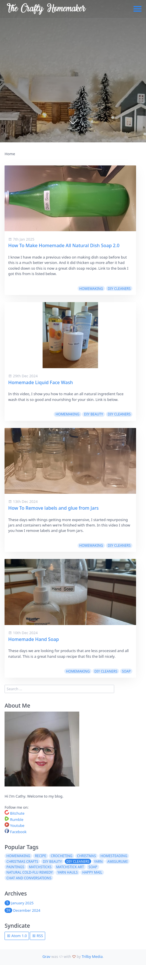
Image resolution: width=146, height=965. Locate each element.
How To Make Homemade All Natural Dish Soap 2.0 (63, 245)
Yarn (98, 861)
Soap (126, 671)
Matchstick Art (70, 866)
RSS (37, 935)
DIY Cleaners (119, 288)
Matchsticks (40, 866)
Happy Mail (92, 872)
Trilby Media (92, 956)
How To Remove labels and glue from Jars (53, 508)
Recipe (40, 855)
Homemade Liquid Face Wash (40, 382)
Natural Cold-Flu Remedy (30, 872)
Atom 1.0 (17, 935)
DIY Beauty (93, 414)
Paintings (15, 866)
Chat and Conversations (29, 878)
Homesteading (114, 855)
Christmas (86, 855)
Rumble (14, 819)
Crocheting (61, 855)
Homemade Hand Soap (33, 639)
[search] (59, 689)
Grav (46, 956)
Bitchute (14, 813)
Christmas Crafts (22, 861)
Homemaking (91, 288)
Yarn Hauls (67, 872)
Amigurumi (117, 861)
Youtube (14, 825)
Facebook (15, 831)
